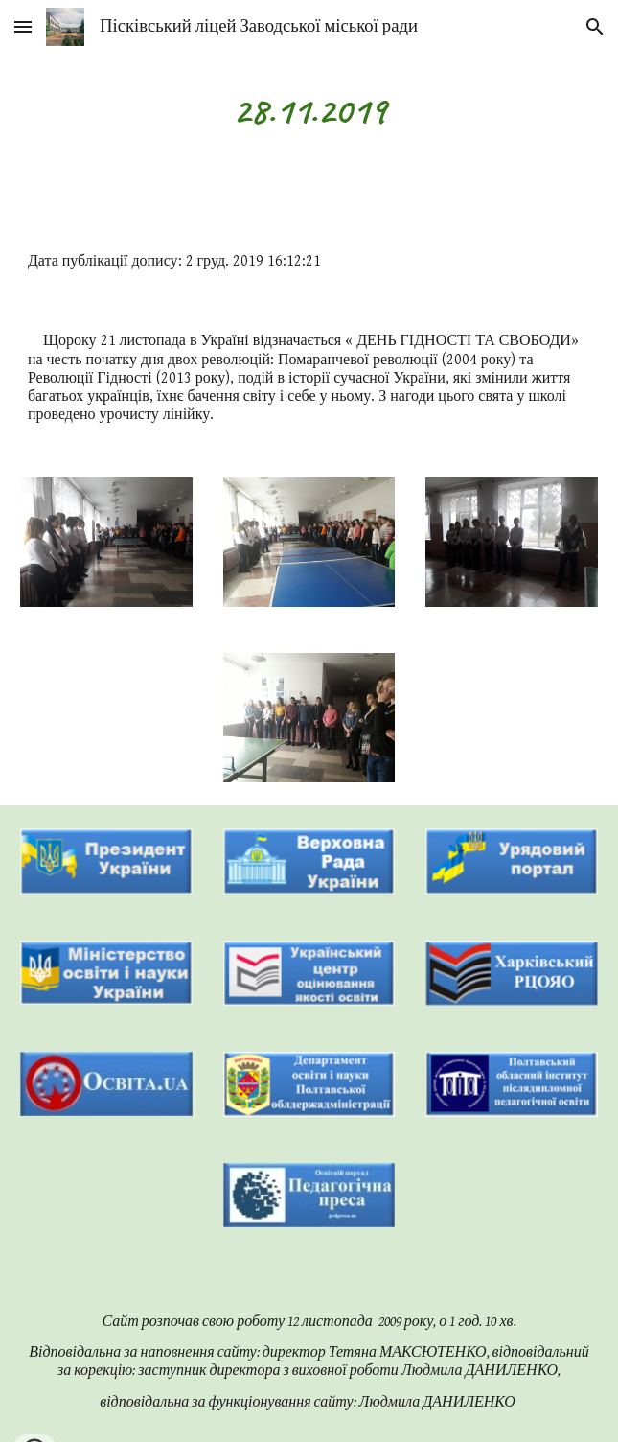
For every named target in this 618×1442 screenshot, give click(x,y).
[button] (23, 26)
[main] (309, 111)
